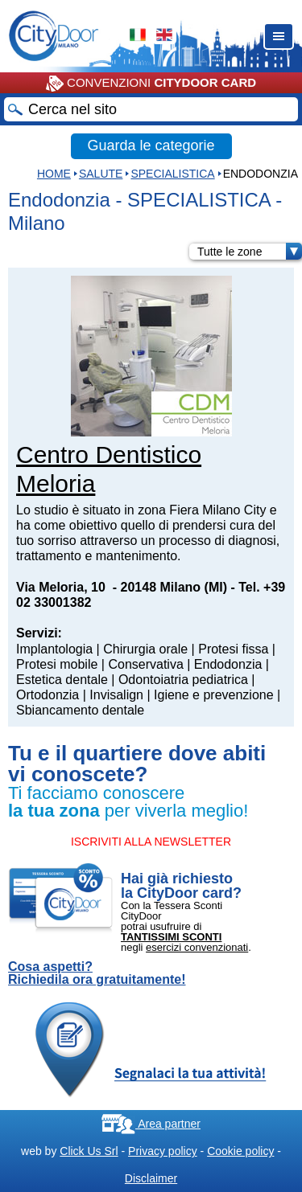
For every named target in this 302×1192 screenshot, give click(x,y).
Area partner (151, 1123)
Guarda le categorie (150, 145)
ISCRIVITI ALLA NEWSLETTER (151, 841)
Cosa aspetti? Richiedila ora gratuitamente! (97, 973)
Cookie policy (240, 1151)
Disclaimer (151, 1178)
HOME (54, 173)
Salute (100, 173)
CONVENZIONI (151, 84)
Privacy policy (162, 1151)
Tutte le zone (249, 252)
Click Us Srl (89, 1151)
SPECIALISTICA (172, 173)
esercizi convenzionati (197, 947)
